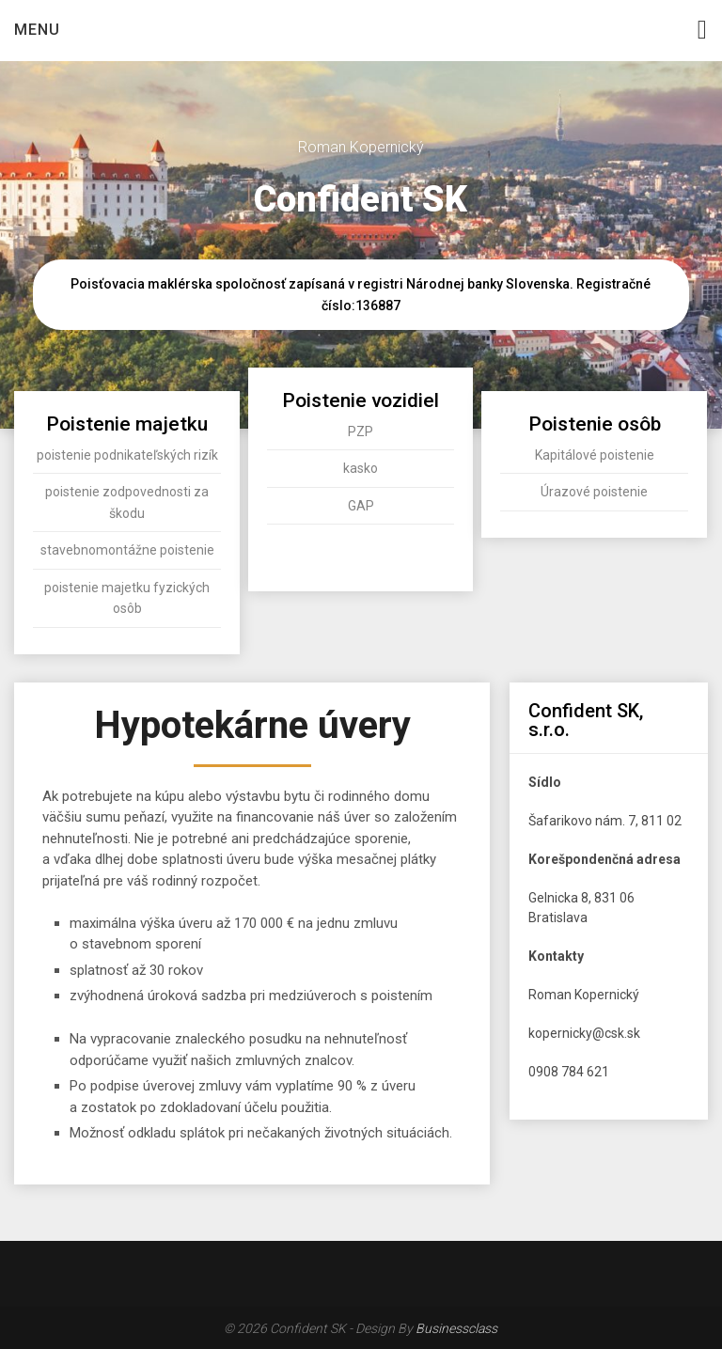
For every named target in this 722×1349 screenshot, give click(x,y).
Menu (37, 30)
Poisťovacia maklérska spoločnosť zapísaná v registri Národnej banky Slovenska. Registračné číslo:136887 (361, 294)
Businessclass (456, 1328)
